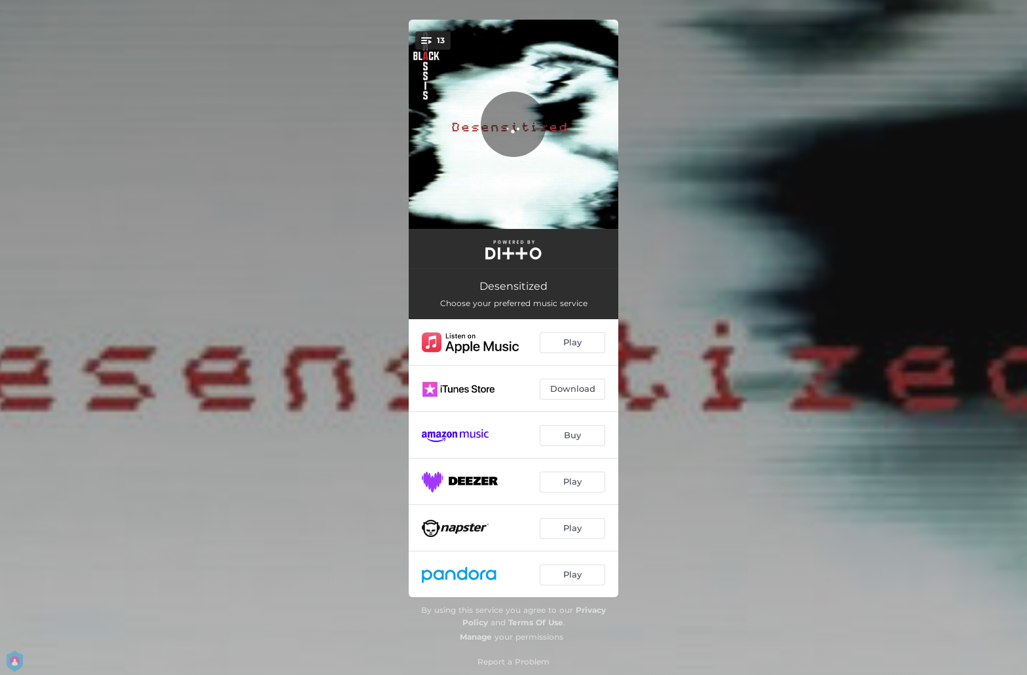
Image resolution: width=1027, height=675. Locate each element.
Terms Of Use (535, 622)
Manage (476, 637)
